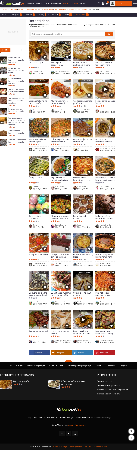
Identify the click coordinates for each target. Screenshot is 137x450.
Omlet (68, 157)
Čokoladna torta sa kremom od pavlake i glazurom (16, 81)
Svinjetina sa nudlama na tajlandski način (61, 294)
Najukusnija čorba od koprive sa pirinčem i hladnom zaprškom (105, 178)
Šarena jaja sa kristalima (35, 217)
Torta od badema (46, 9)
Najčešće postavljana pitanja (79, 365)
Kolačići (88, 447)
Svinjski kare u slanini (38, 331)
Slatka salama (43, 272)
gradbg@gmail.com (77, 425)
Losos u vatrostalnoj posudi (60, 332)
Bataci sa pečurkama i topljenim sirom (105, 63)
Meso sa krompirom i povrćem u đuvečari (60, 217)
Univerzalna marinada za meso (103, 140)
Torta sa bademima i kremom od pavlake (70, 9)
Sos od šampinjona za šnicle (105, 102)
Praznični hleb (43, 42)
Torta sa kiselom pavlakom (108, 385)
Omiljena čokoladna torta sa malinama (60, 255)
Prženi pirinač (65, 42)
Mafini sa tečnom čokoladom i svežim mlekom (104, 217)
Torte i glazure (31, 9)
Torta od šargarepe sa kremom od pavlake (17, 141)
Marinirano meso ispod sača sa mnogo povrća (105, 332)
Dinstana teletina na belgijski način (38, 102)
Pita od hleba (87, 234)
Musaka (45, 119)
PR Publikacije (110, 365)
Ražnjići (45, 311)
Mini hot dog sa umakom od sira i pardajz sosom (103, 294)
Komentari (56, 14)
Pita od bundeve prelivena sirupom (81, 63)
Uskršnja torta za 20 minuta (82, 294)
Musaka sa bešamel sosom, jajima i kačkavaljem (37, 140)
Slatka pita (88, 42)
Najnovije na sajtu (56, 365)
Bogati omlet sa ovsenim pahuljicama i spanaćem (60, 178)
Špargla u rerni (35, 177)
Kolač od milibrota (85, 272)
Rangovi (123, 365)
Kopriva (112, 157)
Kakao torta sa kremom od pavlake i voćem (16, 70)
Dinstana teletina (42, 81)
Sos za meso (110, 81)
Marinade (111, 119)
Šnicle (68, 119)
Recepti (30, 4)
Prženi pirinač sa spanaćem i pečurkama (58, 63)
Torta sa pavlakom (120, 389)
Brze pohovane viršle (38, 254)
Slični (68, 14)
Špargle (45, 157)
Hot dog (112, 272)
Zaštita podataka (76, 447)
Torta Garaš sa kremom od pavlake (16, 132)
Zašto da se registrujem (36, 365)
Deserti (21, 9)
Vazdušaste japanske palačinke (82, 102)
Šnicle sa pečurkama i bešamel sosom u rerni (60, 140)
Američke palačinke (85, 81)
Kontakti (97, 365)
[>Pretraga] (68, 34)
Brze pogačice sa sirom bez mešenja (81, 332)
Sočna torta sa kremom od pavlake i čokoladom (16, 60)
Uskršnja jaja (43, 196)
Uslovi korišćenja (60, 447)
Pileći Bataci (110, 42)
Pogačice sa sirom (86, 311)
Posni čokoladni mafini (80, 217)
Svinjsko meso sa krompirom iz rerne (82, 178)
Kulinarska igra (70, 4)
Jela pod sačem (109, 311)
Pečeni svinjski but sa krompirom (82, 140)
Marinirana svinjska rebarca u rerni (59, 102)
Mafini (90, 196)
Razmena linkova (100, 447)
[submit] (109, 34)
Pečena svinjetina (86, 119)
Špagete (67, 272)
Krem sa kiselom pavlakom (108, 394)
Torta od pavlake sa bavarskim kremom (16, 90)
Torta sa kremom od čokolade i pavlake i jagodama (16, 100)
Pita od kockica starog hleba (83, 255)
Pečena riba (66, 311)
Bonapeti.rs (4, 9)
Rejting (42, 14)
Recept (4, 14)
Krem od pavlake (104, 389)
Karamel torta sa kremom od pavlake (16, 110)
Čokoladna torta (64, 234)
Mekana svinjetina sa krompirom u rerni (104, 255)
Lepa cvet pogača (36, 62)
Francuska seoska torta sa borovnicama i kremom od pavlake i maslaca (17, 121)
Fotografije (17, 14)
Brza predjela (43, 234)
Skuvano (30, 14)
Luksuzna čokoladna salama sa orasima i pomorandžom (38, 294)
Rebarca (67, 81)
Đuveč (68, 196)
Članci (39, 4)
